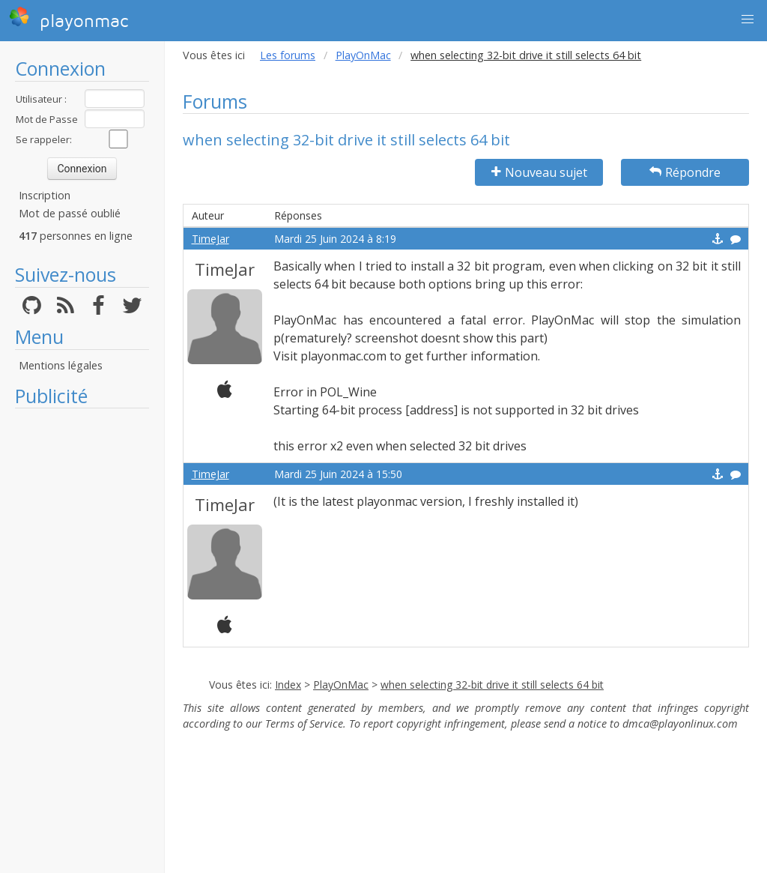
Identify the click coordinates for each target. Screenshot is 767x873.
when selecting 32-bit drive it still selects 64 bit (492, 684)
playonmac (68, 18)
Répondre (685, 172)
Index (288, 684)
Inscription (44, 195)
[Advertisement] (82, 641)
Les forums (287, 55)
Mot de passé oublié (70, 213)
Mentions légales (61, 365)
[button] (747, 19)
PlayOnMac (363, 55)
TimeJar (210, 239)
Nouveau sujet (539, 172)
